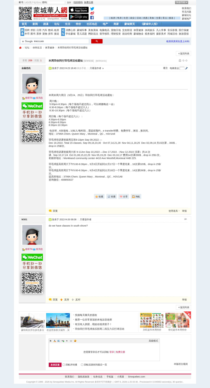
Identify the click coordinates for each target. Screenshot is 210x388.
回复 (55, 210)
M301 (24, 219)
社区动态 (92, 24)
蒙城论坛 (186, 15)
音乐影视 (172, 30)
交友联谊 (127, 30)
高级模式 (153, 340)
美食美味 (93, 30)
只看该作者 (95, 68)
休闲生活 (37, 47)
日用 (38, 30)
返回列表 (184, 53)
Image (58, 340)
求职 (33, 30)
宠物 (44, 33)
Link (62, 340)
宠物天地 (116, 30)
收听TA (29, 97)
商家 (116, 24)
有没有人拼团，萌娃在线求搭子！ (93, 324)
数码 (50, 30)
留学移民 (104, 33)
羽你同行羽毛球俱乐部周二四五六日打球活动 (99, 328)
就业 (132, 18)
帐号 (21, 2)
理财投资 (116, 33)
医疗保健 (184, 30)
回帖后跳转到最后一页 (94, 364)
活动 (138, 18)
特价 (78, 24)
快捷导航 (180, 2)
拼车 (50, 33)
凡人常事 (161, 30)
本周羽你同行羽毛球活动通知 (72, 47)
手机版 (109, 376)
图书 (33, 33)
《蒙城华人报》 (149, 24)
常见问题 (186, 11)
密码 (44, 2)
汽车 (44, 30)
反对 (77, 299)
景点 (164, 18)
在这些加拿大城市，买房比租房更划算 (58, 322)
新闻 (35, 24)
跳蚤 (46, 24)
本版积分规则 (181, 364)
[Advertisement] (142, 12)
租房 (113, 18)
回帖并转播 (70, 364)
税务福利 (150, 33)
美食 (151, 18)
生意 (126, 18)
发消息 (39, 97)
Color (54, 340)
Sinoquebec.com (136, 376)
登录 (111, 352)
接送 (171, 18)
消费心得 (70, 30)
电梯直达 (174, 68)
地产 (105, 24)
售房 (119, 18)
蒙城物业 (138, 33)
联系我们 (186, 8)
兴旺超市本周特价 (152, 322)
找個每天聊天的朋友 (86, 315)
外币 (27, 33)
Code (71, 340)
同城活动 (172, 33)
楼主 (165, 68)
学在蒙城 (70, 33)
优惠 (145, 18)
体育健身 (138, 30)
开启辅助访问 (190, 2)
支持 (67, 299)
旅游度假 (184, 33)
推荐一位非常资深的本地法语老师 (93, 319)
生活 (67, 24)
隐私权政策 (83, 376)
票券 (38, 33)
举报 (184, 211)
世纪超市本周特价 (177, 322)
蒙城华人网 (20, 47)
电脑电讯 (104, 30)
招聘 (27, 30)
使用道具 (173, 211)
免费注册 (120, 352)
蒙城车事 (82, 30)
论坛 (56, 24)
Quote (67, 340)
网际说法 (93, 33)
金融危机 (26, 68)
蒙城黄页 (129, 24)
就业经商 (127, 33)
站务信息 (98, 376)
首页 (24, 24)
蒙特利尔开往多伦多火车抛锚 (32, 322)
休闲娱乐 (150, 30)
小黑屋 (120, 376)
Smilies (75, 340)
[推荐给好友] (101, 61)
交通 (158, 18)
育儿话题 (82, 33)
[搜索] (54, 41)
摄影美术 (161, 33)
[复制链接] (88, 60)
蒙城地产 (186, 18)
